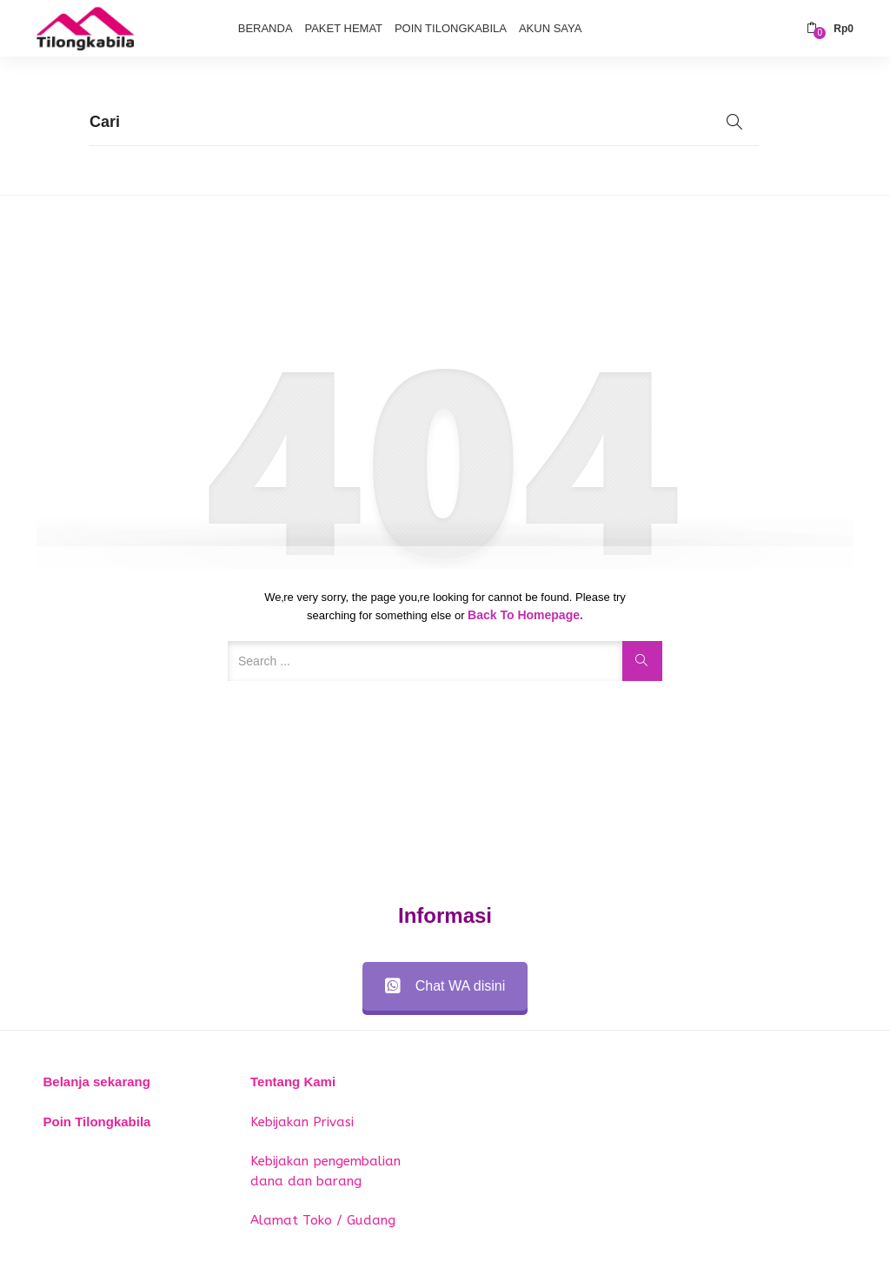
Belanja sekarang (96, 1081)
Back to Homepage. (525, 615)
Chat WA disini (445, 985)
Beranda (265, 28)
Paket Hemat (343, 28)
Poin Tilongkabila (451, 28)
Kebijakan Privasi (302, 1122)
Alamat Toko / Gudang (322, 1220)
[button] (830, 28)
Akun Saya (550, 28)
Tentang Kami (292, 1081)
